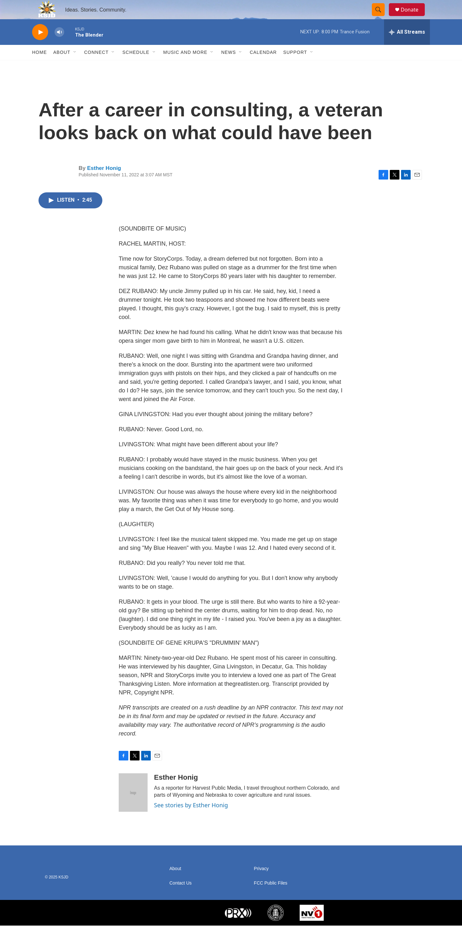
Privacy (261, 883)
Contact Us (180, 897)
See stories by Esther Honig (191, 819)
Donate (414, 16)
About (61, 66)
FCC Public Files (270, 897)
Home (39, 66)
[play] (40, 46)
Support (295, 66)
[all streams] (407, 46)
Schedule (135, 66)
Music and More (185, 66)
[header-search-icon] (381, 17)
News (228, 66)
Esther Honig (104, 183)
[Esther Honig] (133, 807)
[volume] (59, 46)
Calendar (263, 66)
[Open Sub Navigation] (75, 66)
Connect (96, 66)
